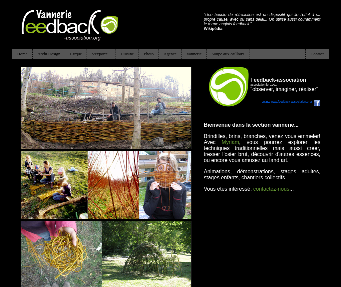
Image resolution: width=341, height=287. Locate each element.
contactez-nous (271, 189)
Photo (149, 54)
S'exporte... (101, 54)
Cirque (76, 54)
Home (22, 54)
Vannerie (193, 54)
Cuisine (127, 54)
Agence (170, 54)
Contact (317, 54)
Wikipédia (213, 28)
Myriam (230, 142)
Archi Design (48, 54)
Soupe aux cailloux (227, 54)
